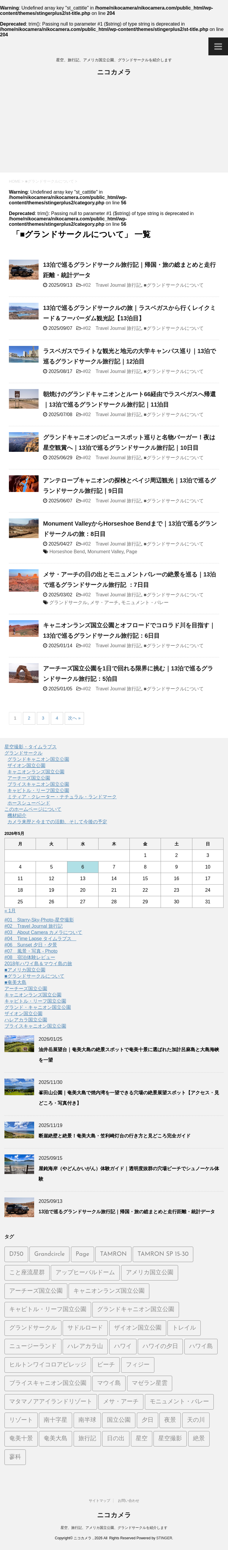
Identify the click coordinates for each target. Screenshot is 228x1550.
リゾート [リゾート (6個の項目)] (21, 1420)
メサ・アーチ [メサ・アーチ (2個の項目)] (121, 1402)
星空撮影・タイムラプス (30, 746)
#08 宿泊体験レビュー (29, 957)
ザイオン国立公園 (26, 765)
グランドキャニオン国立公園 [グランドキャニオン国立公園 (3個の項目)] (135, 1310)
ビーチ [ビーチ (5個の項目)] (106, 1365)
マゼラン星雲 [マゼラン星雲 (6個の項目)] (149, 1383)
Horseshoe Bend (67, 551)
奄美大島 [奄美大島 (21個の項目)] (55, 1439)
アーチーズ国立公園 (28, 778)
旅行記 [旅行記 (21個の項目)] (87, 1439)
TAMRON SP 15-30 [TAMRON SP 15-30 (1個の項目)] (163, 1254)
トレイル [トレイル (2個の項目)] (184, 1328)
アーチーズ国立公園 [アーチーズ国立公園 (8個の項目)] (36, 1291)
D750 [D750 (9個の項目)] (16, 1254)
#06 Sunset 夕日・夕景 (30, 944)
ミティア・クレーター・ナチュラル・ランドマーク (62, 796)
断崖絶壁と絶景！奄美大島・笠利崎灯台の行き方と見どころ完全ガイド (115, 1135)
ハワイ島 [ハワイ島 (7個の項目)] (201, 1347)
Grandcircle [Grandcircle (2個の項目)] (49, 1254)
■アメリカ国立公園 (24, 969)
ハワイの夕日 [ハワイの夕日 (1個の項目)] (160, 1347)
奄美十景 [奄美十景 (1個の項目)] (21, 1439)
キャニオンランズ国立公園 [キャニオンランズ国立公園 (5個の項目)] (109, 1291)
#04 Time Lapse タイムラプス (40, 938)
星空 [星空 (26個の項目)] (142, 1439)
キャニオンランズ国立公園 (35, 771)
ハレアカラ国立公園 (25, 1019)
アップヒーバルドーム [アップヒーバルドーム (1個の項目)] (85, 1273)
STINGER (164, 1538)
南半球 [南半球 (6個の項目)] (87, 1420)
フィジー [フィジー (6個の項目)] (138, 1365)
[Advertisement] (114, 128)
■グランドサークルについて (174, 285)
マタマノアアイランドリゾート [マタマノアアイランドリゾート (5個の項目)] (50, 1402)
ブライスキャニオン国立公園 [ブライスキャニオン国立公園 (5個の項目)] (47, 1383)
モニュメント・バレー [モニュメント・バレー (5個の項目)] (179, 1402)
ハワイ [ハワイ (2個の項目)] (123, 1347)
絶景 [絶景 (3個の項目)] (199, 1439)
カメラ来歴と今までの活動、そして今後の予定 (57, 821)
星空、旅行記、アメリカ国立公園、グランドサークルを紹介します (114, 1528)
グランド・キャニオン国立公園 (37, 1007)
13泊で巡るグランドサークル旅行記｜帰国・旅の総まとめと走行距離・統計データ (127, 1211)
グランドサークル (68, 602)
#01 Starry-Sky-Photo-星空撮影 (39, 919)
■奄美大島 (15, 982)
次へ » (74, 717)
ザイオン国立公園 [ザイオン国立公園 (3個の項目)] (138, 1328)
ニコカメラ (114, 72)
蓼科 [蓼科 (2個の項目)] (15, 1457)
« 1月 (10, 910)
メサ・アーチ (104, 602)
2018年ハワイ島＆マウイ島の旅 (38, 963)
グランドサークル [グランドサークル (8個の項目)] (33, 1328)
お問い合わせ (128, 1501)
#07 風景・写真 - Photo (31, 951)
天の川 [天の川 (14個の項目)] (196, 1420)
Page (131, 551)
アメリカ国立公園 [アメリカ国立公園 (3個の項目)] (149, 1273)
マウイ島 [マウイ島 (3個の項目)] (109, 1383)
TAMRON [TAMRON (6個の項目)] (113, 1254)
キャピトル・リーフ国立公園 (38, 790)
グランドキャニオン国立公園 (38, 759)
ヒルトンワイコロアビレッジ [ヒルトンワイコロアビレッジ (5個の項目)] (47, 1365)
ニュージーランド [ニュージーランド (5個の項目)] (33, 1347)
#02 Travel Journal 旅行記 (112, 285)
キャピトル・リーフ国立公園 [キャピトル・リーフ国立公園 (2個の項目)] (47, 1310)
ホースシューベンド (28, 802)
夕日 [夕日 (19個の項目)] (147, 1420)
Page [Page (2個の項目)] (82, 1254)
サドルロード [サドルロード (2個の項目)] (85, 1328)
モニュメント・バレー (145, 602)
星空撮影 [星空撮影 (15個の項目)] (170, 1439)
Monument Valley (106, 551)
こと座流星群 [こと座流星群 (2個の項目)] (27, 1273)
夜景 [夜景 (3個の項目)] (170, 1420)
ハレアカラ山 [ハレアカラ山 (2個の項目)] (85, 1347)
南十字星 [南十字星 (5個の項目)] (55, 1420)
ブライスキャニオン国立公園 (38, 784)
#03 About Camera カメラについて (43, 932)
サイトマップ (99, 1501)
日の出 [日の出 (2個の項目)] (116, 1439)
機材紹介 (16, 815)
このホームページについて (32, 809)
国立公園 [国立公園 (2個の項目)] (119, 1420)
